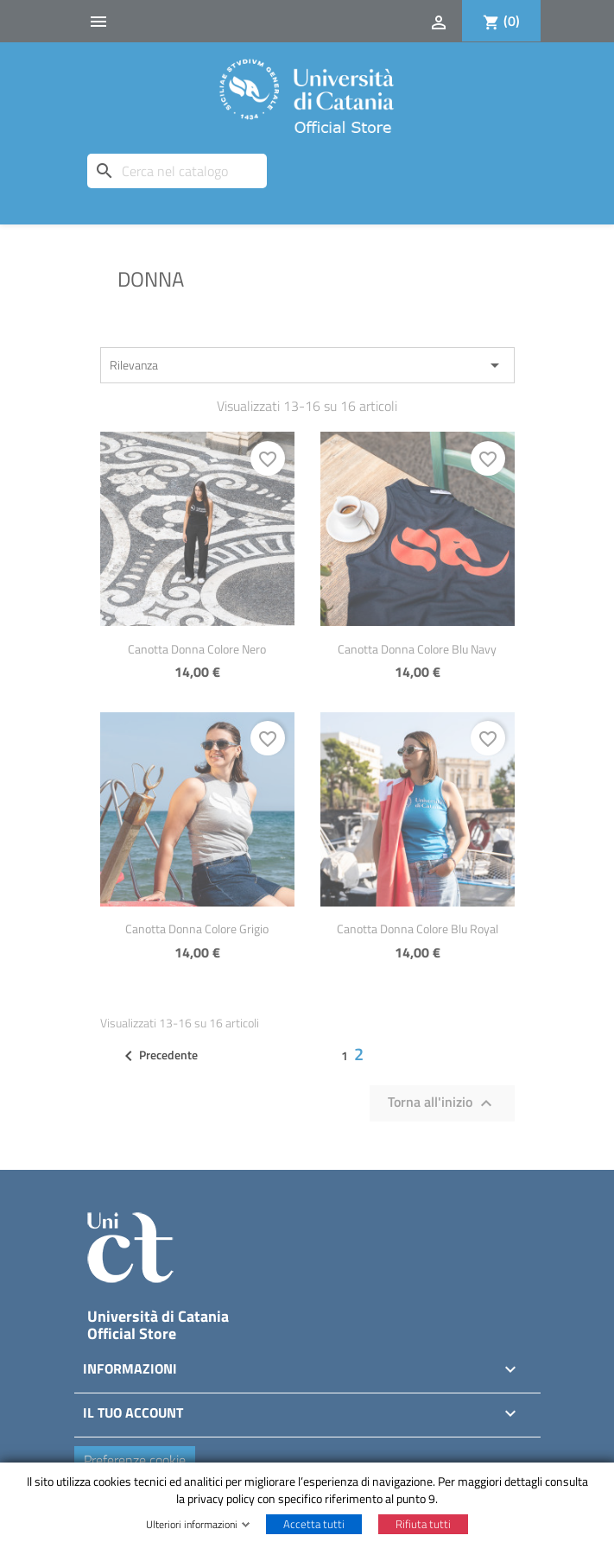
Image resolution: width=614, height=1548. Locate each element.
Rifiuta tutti (423, 1523)
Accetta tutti (314, 1523)
